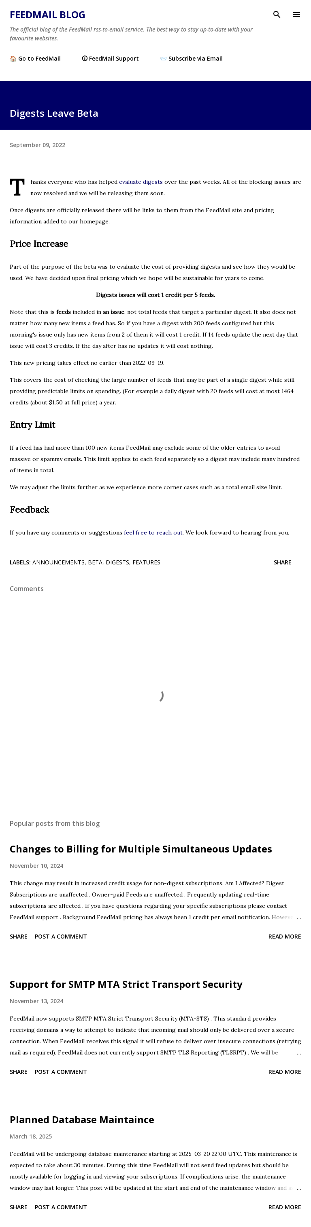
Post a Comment (61, 936)
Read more (284, 936)
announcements (58, 562)
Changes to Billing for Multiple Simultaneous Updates (141, 848)
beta (95, 562)
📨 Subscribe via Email (191, 58)
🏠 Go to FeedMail (35, 58)
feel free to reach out (153, 532)
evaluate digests (141, 181)
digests (117, 562)
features (146, 562)
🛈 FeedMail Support (110, 58)
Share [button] (283, 562)
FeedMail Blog (47, 14)
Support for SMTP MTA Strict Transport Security (126, 984)
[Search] (277, 14)
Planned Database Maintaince (82, 1119)
